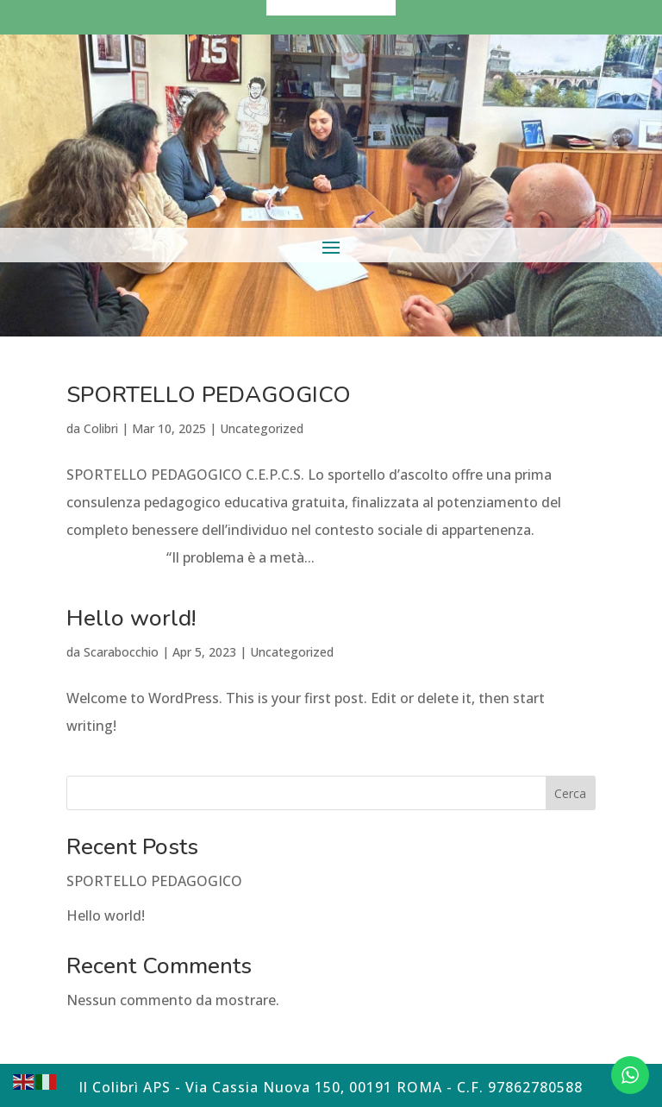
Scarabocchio (121, 652)
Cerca (570, 793)
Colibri (101, 428)
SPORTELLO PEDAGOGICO (208, 395)
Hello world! (131, 618)
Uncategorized (261, 428)
